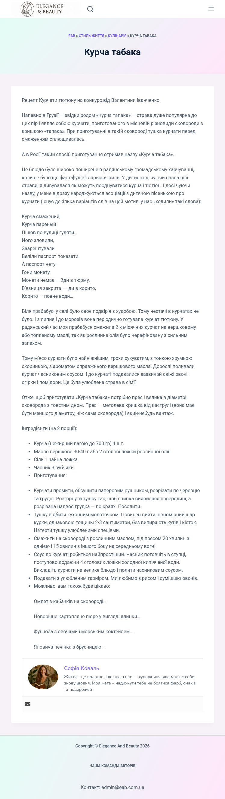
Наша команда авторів (113, 766)
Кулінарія (117, 36)
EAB (72, 36)
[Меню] (211, 9)
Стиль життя (91, 36)
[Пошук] (90, 9)
